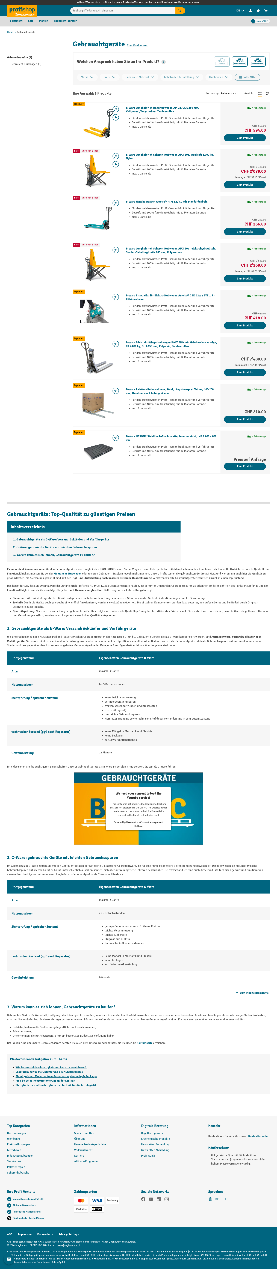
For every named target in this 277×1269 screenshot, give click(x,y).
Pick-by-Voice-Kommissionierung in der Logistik (45, 1080)
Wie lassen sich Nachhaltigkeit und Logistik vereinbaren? (51, 1067)
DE (217, 1199)
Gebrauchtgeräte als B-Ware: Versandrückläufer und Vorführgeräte (62, 539)
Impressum (25, 1234)
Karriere (79, 1155)
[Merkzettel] (258, 10)
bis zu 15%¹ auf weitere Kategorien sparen (174, 2)
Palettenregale (16, 1167)
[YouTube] (151, 1200)
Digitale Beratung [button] (155, 1126)
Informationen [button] (85, 1126)
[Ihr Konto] (250, 10)
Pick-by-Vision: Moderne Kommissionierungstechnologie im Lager (56, 1076)
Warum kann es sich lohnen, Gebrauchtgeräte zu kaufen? (55, 555)
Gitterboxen (14, 1150)
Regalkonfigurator (152, 1133)
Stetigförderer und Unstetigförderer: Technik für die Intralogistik (56, 1085)
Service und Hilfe (84, 1133)
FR (226, 1199)
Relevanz (229, 94)
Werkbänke (13, 1139)
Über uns (79, 1139)
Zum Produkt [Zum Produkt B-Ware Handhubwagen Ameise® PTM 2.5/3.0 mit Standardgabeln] (245, 231)
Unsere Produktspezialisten (90, 1144)
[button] (163, 62)
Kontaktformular (258, 1136)
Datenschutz (45, 1234)
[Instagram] (166, 1200)
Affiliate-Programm (86, 1161)
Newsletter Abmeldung (155, 1150)
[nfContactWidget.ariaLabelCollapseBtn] (9, 1260)
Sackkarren (14, 1161)
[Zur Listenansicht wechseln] (260, 93)
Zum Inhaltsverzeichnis (252, 993)
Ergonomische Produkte (155, 1139)
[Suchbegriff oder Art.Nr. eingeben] (122, 10)
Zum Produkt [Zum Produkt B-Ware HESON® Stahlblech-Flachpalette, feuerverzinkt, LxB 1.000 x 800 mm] (245, 466)
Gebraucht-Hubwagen (67, 573)
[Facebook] (143, 1200)
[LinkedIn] (159, 1200)
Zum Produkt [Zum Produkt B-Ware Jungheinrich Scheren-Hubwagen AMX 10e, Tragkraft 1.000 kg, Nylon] (245, 185)
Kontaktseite (144, 1043)
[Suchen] (180, 10)
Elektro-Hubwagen (18, 1144)
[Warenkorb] (266, 10)
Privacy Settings (68, 1234)
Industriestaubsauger (20, 1155)
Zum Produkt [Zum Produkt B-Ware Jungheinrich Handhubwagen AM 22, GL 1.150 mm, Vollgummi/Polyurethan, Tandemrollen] (245, 138)
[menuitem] (241, 10)
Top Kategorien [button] (18, 1126)
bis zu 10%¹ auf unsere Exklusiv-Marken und (122, 2)
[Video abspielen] (116, 117)
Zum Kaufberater (137, 45)
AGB (9, 1234)
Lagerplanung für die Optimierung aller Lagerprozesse (49, 1072)
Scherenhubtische (18, 1172)
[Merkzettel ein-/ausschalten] (116, 109)
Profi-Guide (148, 1155)
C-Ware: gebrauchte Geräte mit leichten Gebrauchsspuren (56, 547)
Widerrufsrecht (83, 1150)
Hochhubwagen (16, 1133)
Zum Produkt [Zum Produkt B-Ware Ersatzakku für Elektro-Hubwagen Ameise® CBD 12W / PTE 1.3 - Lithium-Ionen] (245, 325)
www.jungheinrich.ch (68, 1245)
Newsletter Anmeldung (155, 1144)
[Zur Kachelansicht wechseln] (268, 93)
